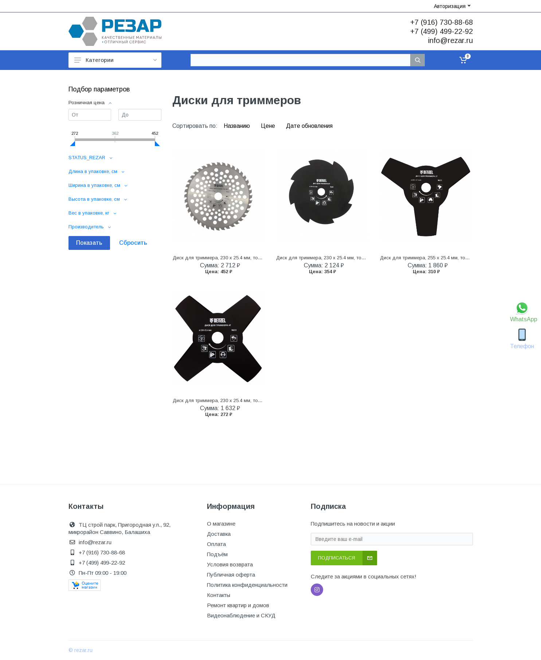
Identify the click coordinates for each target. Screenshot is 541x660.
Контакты (218, 595)
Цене (269, 126)
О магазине (221, 523)
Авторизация (452, 6)
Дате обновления (309, 126)
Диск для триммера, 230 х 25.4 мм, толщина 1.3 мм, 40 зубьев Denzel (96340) (260, 257)
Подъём (217, 554)
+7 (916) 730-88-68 (441, 22)
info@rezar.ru (450, 40)
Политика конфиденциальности (247, 585)
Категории (115, 60)
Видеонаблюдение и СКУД (241, 615)
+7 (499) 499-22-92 (441, 31)
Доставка (219, 534)
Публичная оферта (231, 574)
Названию (237, 126)
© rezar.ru (80, 650)
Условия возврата (230, 564)
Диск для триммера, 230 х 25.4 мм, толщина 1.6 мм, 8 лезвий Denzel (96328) (362, 257)
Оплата (216, 544)
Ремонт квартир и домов (238, 605)
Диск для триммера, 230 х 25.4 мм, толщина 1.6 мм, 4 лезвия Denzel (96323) (258, 400)
